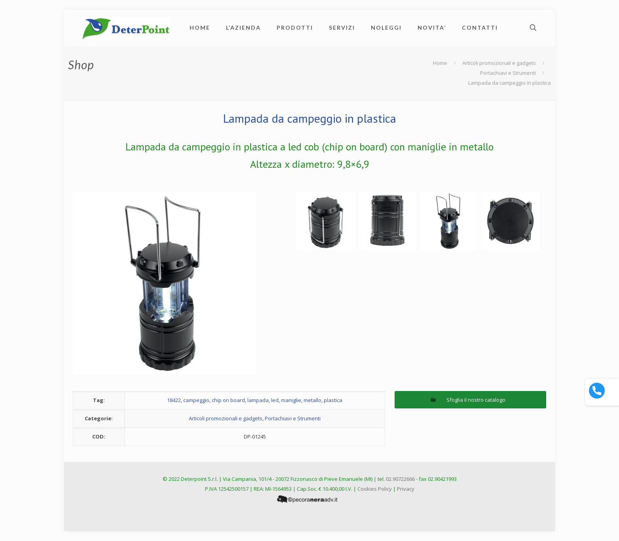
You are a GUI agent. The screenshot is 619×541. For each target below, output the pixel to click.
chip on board (228, 400)
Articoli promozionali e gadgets (499, 62)
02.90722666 (400, 478)
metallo (312, 400)
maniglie (291, 400)
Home (440, 62)
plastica (333, 400)
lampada (258, 400)
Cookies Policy (374, 488)
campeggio (196, 400)
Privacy (405, 488)
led (275, 400)
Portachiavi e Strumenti (508, 72)
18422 (174, 400)
